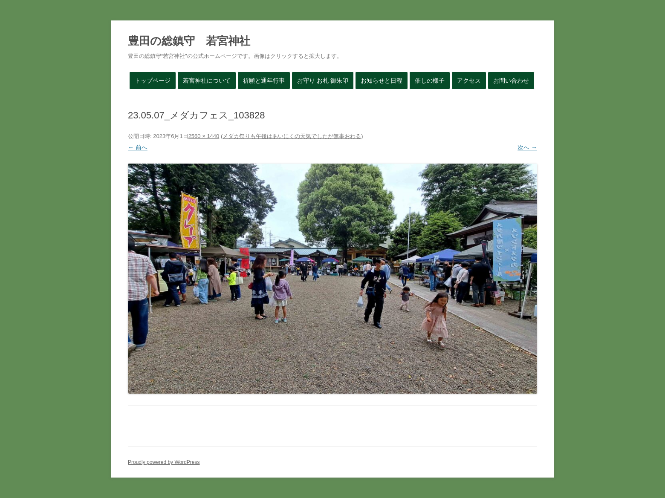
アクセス (469, 80)
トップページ (153, 80)
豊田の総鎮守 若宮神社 (189, 41)
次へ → (527, 147)
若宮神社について (207, 80)
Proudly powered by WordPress (164, 462)
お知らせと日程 (381, 80)
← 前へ (137, 147)
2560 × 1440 (204, 136)
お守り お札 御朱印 (322, 80)
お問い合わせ (511, 80)
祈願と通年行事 (264, 80)
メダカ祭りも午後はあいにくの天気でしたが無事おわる (292, 136)
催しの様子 (430, 80)
